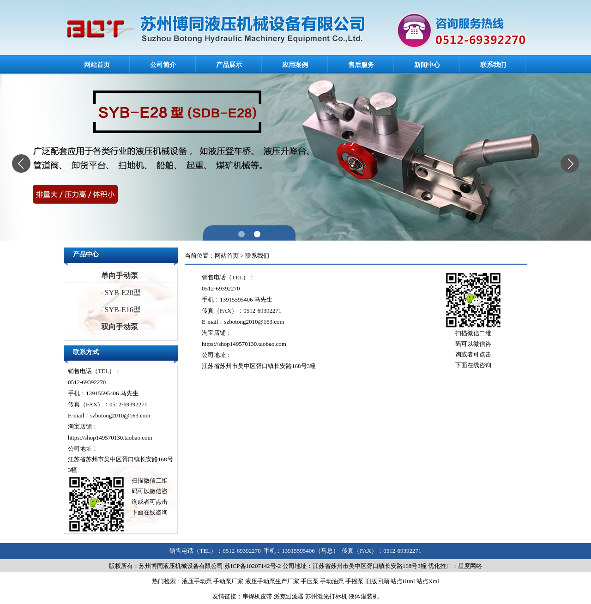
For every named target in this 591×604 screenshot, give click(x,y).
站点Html (403, 581)
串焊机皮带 (257, 596)
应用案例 (295, 64)
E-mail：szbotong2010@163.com (109, 415)
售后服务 (361, 64)
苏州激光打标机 (326, 596)
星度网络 (470, 565)
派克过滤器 (289, 596)
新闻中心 (427, 64)
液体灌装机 (364, 596)
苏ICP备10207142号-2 (252, 565)
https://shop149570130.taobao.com (110, 437)
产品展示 (229, 64)
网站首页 (97, 64)
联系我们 (493, 64)
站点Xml (427, 581)
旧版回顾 (377, 581)
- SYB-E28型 (119, 292)
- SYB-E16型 (119, 310)
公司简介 (163, 64)
